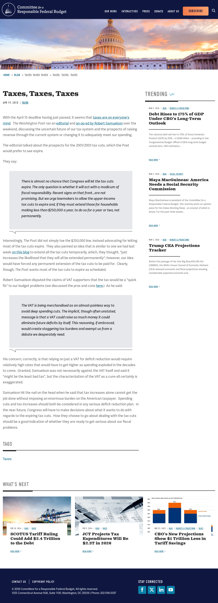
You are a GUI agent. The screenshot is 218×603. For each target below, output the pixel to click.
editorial (62, 123)
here (99, 285)
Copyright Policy (43, 581)
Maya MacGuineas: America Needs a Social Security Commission (179, 185)
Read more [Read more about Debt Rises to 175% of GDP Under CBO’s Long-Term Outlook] (153, 160)
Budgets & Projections (179, 108)
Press (146, 11)
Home (6, 75)
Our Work (111, 11)
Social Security (176, 174)
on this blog (20, 252)
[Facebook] (142, 590)
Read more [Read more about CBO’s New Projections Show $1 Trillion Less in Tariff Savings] (159, 551)
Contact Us (19, 581)
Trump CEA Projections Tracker (174, 248)
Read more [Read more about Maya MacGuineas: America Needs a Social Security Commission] (153, 225)
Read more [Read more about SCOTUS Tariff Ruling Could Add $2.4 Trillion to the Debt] (15, 551)
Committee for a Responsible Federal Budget (34, 9)
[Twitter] (152, 590)
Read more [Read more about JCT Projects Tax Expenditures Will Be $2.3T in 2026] (87, 551)
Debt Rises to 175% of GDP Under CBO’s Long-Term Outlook (176, 119)
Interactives (130, 11)
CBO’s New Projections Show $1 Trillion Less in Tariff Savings (180, 539)
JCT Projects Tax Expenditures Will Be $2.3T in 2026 (105, 539)
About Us (173, 11)
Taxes (25, 102)
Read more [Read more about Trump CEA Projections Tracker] (153, 286)
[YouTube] (171, 590)
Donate (158, 11)
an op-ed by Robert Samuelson (99, 123)
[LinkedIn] (161, 590)
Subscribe (196, 11)
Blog (17, 75)
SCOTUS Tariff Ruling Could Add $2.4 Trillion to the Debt (35, 539)
